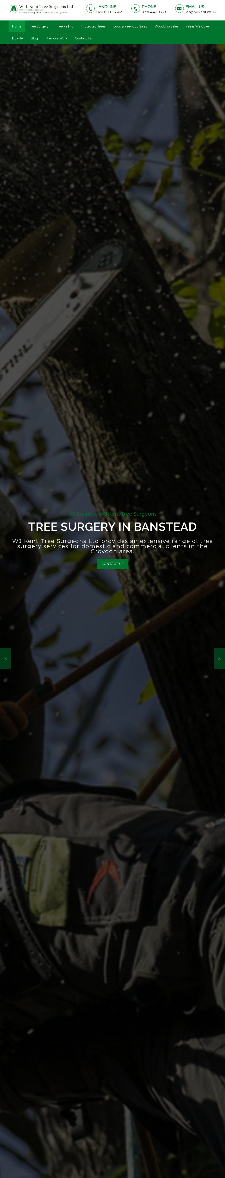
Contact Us (83, 38)
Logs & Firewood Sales (130, 26)
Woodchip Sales (166, 26)
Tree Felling (65, 26)
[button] (5, 658)
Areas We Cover (198, 26)
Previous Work (56, 38)
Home (17, 26)
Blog (34, 38)
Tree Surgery (39, 26)
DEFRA (17, 38)
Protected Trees (93, 26)
